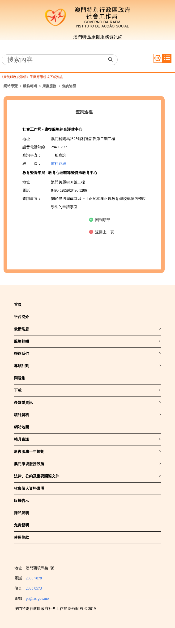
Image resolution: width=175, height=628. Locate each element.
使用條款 (21, 537)
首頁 (17, 304)
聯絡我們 (21, 353)
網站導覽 (11, 86)
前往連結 (58, 163)
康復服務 (49, 86)
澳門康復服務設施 (29, 464)
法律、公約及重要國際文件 (36, 476)
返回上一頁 (104, 232)
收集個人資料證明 (29, 488)
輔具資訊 (21, 439)
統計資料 (21, 415)
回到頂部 (102, 220)
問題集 (19, 378)
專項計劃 (21, 366)
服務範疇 (30, 86)
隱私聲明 (21, 513)
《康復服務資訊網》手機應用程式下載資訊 (31, 77)
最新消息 (21, 329)
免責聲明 (21, 525)
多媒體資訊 (23, 403)
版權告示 (21, 501)
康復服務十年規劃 (29, 452)
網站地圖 (21, 427)
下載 (17, 390)
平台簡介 (21, 317)
